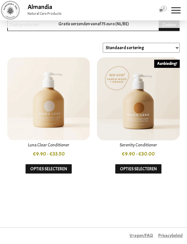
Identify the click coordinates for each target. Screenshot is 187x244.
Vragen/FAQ (141, 235)
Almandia (40, 7)
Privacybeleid (170, 235)
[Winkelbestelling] (141, 48)
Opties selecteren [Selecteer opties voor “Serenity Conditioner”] (138, 169)
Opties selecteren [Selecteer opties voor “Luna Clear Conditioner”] (48, 169)
